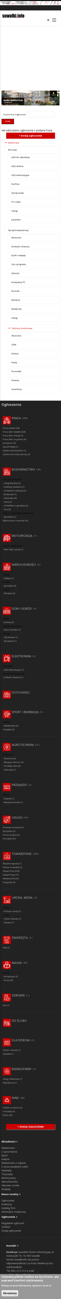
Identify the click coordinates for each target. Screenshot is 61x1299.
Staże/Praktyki (9, 446)
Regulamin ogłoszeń (12, 1223)
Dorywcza (7, 443)
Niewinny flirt (9, 878)
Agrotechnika (23, 745)
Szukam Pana (9, 874)
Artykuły (6, 1189)
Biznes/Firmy (21, 1069)
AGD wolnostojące (20, 175)
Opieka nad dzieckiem (13, 450)
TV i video (16, 201)
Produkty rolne (11, 766)
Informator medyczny (13, 1211)
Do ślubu (19, 1021)
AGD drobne (17, 166)
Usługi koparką (11, 483)
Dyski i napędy (18, 255)
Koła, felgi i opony (12, 549)
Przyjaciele (8, 882)
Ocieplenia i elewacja (13, 490)
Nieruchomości (24, 564)
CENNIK (5, 1226)
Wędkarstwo (9, 725)
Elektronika (13, 142)
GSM (13, 344)
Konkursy (6, 1204)
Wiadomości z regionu (13, 1162)
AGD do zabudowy (20, 157)
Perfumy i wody (11, 911)
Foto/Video (21, 692)
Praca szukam (9, 428)
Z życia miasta (9, 1151)
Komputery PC (18, 282)
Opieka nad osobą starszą (15, 454)
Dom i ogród (22, 608)
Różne (5, 1115)
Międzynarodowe (12, 802)
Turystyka (7, 729)
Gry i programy (18, 264)
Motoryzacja (22, 536)
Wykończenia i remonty (13, 520)
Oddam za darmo (11, 1107)
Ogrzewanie (9, 637)
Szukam (7, 578)
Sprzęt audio (17, 192)
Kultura (5, 1159)
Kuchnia (15, 183)
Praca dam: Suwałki (11, 431)
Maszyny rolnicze (12, 762)
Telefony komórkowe (21, 328)
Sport (4, 1155)
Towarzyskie (22, 854)
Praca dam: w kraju (11, 435)
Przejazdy (19, 785)
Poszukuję (7, 1111)
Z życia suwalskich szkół (14, 1166)
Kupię (14, 362)
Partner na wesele (11, 867)
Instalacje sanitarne (13, 487)
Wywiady (6, 1170)
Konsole (15, 291)
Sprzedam (8, 516)
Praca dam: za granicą (13, 439)
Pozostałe (16, 371)
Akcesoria (16, 237)
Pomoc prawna (10, 835)
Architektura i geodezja (14, 505)
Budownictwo (23, 469)
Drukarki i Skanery (20, 246)
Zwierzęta (8, 769)
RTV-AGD (12, 149)
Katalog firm (8, 1208)
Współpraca (8, 1082)
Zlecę (6, 502)
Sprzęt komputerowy (18, 230)
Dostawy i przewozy (12, 827)
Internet (15, 273)
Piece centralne (11, 629)
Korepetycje (9, 976)
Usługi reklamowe (11, 1079)
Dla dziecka (21, 1040)
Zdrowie (18, 995)
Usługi (14, 210)
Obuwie (7, 922)
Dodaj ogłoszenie (11, 1230)
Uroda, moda (22, 898)
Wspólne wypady (11, 863)
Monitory (15, 299)
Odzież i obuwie (10, 1050)
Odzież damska (11, 918)
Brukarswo (9, 494)
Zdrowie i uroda (10, 1185)
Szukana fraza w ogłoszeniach (14, 114)
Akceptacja (10, 1293)
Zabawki (7, 1053)
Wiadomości (8, 1147)
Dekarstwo (9, 498)
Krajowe (7, 798)
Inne (6, 509)
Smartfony (16, 389)
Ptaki (5, 947)
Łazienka (15, 219)
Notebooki (16, 308)
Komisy (15, 353)
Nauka (17, 963)
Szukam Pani (8, 871)
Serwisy (15, 380)
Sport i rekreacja (25, 712)
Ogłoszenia (7, 1200)
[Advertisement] (30, 58)
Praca (16, 418)
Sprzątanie (9, 641)
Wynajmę (8, 593)
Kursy (6, 980)
